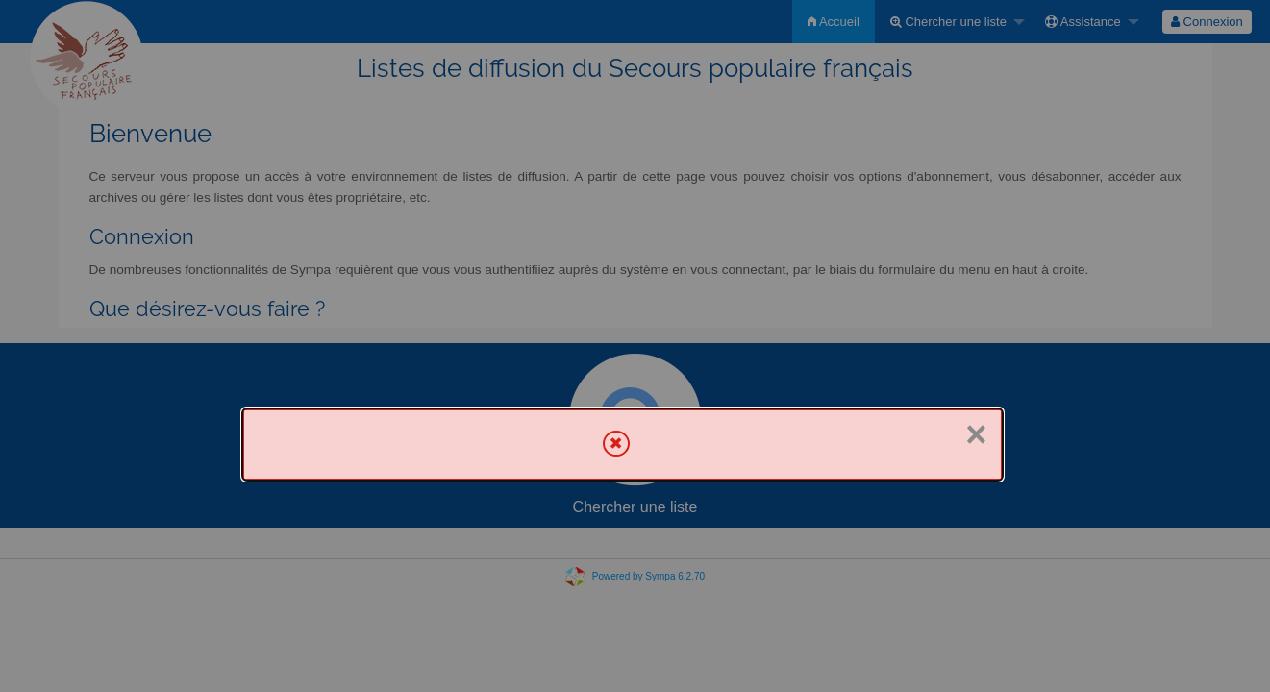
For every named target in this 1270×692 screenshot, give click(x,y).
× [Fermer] (975, 434)
